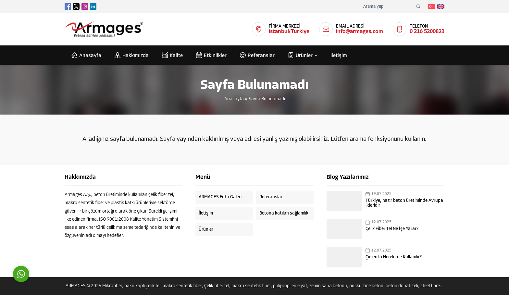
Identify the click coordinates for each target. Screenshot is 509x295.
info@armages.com (359, 31)
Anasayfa (234, 99)
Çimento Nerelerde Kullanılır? (394, 257)
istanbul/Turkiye (289, 31)
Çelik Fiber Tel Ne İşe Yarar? (392, 229)
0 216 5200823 (427, 31)
